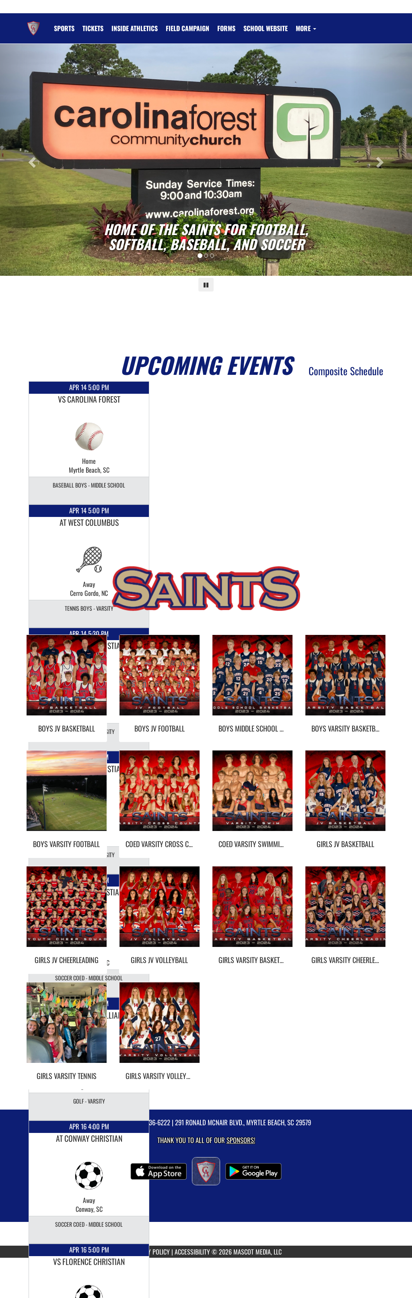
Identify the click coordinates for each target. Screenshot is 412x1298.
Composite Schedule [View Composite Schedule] (346, 370)
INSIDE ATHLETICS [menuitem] (134, 28)
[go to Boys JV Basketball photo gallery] (67, 681)
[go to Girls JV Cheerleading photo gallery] (67, 912)
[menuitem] (92, 28)
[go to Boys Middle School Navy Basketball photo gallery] (252, 681)
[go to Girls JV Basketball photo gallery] (345, 796)
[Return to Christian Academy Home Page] (33, 23)
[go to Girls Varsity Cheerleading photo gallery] (345, 912)
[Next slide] (381, 160)
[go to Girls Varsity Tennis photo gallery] (67, 1028)
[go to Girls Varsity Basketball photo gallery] (252, 912)
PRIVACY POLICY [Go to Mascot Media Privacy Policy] (150, 1252)
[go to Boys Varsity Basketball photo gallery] (345, 681)
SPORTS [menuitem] (64, 28)
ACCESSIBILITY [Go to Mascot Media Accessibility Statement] (192, 1252)
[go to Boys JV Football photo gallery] (160, 681)
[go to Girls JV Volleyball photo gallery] (160, 912)
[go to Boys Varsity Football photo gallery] (67, 796)
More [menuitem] (306, 28)
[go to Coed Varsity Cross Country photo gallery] (160, 796)
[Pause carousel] (206, 284)
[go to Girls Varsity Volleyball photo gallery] (160, 1028)
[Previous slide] (31, 160)
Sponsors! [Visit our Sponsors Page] (241, 1140)
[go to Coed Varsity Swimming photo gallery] (252, 796)
